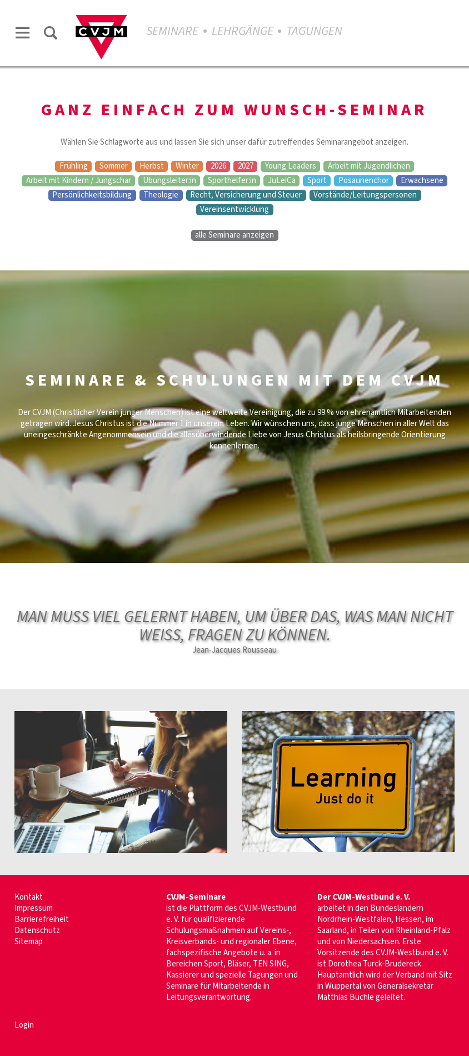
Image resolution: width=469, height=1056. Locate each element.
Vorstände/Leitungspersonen (365, 195)
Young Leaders (290, 166)
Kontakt (28, 897)
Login (24, 1025)
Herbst (151, 166)
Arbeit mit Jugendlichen (369, 166)
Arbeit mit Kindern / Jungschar (78, 180)
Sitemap (28, 942)
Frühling (73, 166)
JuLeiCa (282, 180)
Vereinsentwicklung (234, 209)
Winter (187, 166)
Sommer (113, 166)
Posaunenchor (363, 180)
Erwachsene (422, 180)
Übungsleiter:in (169, 180)
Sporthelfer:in (232, 180)
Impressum (33, 908)
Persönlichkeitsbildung (92, 195)
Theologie (160, 195)
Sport (317, 180)
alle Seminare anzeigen (234, 235)
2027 (245, 166)
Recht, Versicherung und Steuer (246, 195)
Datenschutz (37, 930)
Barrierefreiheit (41, 919)
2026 (218, 166)
